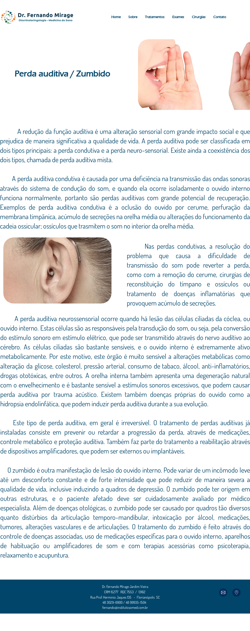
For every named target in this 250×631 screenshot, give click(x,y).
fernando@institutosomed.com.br (125, 607)
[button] (132, 17)
